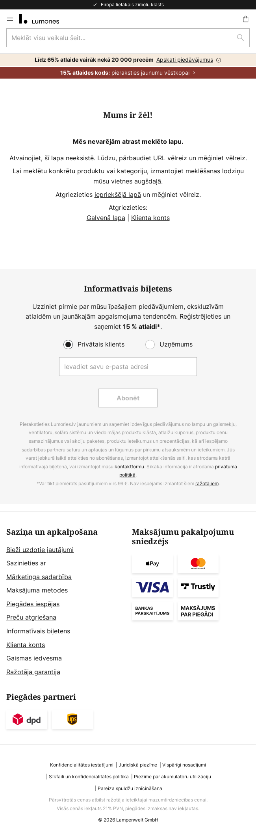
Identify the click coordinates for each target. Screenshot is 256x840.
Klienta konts (150, 217)
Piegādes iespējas (32, 604)
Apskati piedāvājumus (184, 59)
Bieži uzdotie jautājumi (40, 549)
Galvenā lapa (106, 217)
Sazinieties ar (26, 563)
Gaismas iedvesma (34, 658)
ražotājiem (207, 483)
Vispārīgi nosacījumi (184, 764)
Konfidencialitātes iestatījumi (81, 764)
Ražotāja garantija (33, 672)
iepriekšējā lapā (118, 194)
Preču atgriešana (31, 617)
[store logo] (44, 18)
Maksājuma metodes (37, 590)
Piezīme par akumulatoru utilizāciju (172, 776)
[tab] (65, 602)
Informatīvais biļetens (38, 631)
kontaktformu (129, 466)
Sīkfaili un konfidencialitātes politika (89, 776)
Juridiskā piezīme (138, 764)
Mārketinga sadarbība (39, 576)
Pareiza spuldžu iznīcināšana (130, 788)
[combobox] (128, 37)
